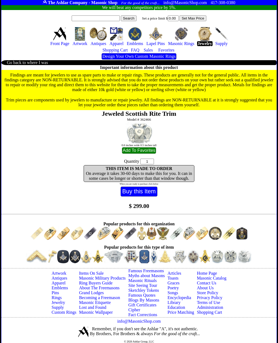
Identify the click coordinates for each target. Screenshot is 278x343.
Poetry (173, 288)
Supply (58, 307)
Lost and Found (92, 307)
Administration (210, 307)
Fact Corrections (142, 314)
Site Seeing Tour (142, 285)
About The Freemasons (99, 288)
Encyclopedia (179, 297)
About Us (205, 288)
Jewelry (58, 302)
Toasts (173, 278)
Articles (174, 273)
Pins (55, 292)
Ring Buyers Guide (96, 283)
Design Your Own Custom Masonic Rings (138, 56)
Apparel (59, 283)
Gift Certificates (142, 305)
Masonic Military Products (102, 278)
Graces (173, 283)
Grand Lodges (91, 292)
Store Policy (207, 292)
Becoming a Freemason (99, 297)
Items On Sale (91, 273)
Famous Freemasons (146, 270)
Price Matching (181, 312)
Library (174, 302)
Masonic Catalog (211, 278)
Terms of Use (208, 302)
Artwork (59, 273)
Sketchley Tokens (143, 290)
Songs (173, 292)
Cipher (134, 309)
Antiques (59, 278)
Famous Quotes (142, 295)
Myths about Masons (146, 275)
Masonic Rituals (142, 280)
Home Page (207, 273)
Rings (57, 297)
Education (176, 307)
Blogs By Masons (143, 300)
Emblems (60, 288)
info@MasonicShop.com (139, 321)
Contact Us (206, 283)
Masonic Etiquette (95, 302)
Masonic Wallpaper (96, 312)
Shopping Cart (209, 312)
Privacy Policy (209, 297)
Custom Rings (64, 312)
